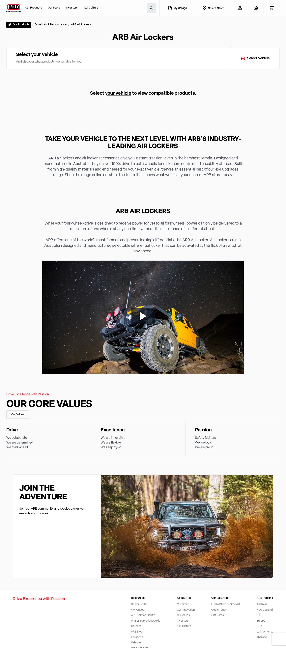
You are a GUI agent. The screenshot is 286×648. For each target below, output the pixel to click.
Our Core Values (49, 404)
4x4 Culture (91, 7)
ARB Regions (265, 598)
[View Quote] (256, 7)
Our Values (17, 414)
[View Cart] (272, 8)
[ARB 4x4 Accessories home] (13, 8)
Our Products (33, 7)
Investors (72, 7)
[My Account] (240, 7)
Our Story (54, 7)
